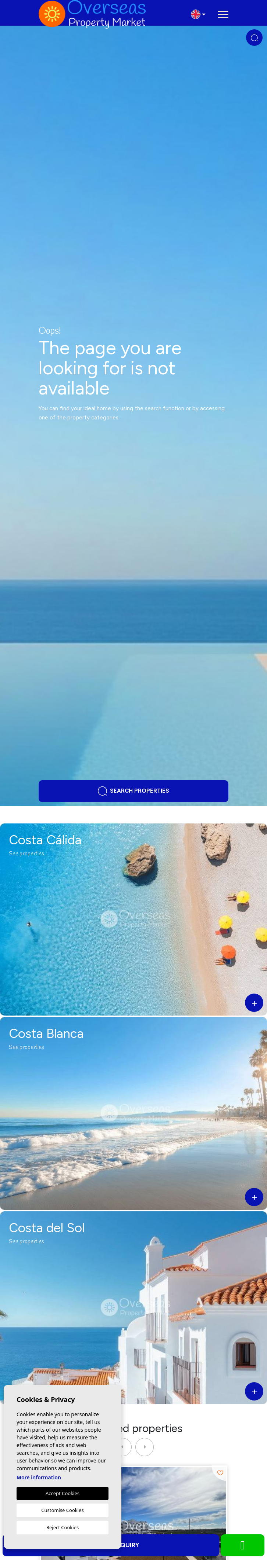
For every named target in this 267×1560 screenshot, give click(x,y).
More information (39, 1477)
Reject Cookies (62, 1527)
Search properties (133, 791)
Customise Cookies (62, 1510)
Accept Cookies (62, 1493)
